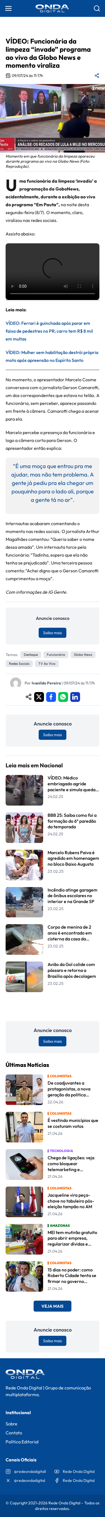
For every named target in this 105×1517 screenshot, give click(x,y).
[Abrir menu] (8, 8)
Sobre (11, 1424)
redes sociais (19, 663)
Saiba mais (52, 632)
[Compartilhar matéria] (96, 75)
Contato (14, 1433)
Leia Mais (53, 1006)
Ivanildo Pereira (46, 683)
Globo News (83, 654)
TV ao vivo (46, 663)
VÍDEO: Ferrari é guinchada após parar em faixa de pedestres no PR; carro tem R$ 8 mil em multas (49, 331)
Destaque (31, 654)
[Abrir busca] (97, 8)
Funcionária (56, 654)
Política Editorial (22, 1442)
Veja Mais (52, 1306)
